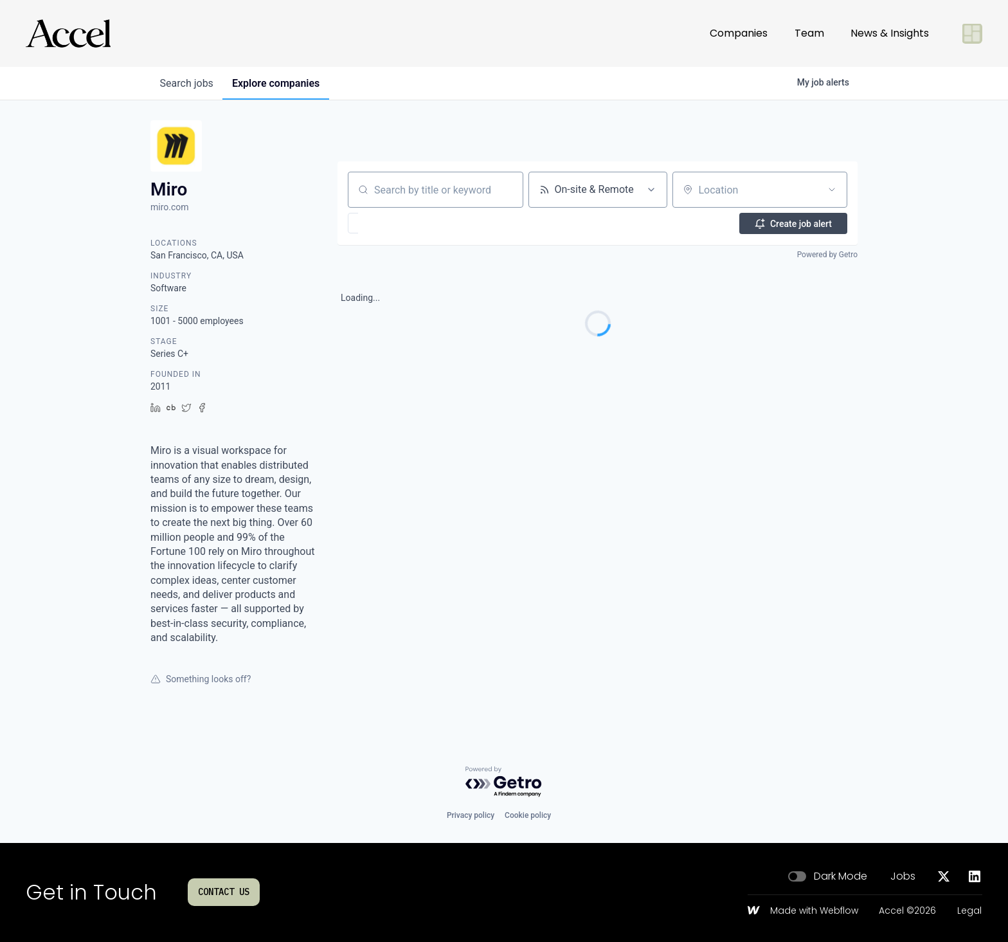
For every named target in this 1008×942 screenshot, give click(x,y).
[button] (390, 223)
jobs (187, 83)
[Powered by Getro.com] (504, 782)
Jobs (902, 876)
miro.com (169, 207)
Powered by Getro (827, 254)
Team (809, 33)
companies (278, 83)
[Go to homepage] (68, 33)
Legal (969, 911)
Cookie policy (528, 815)
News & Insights (890, 33)
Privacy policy (470, 815)
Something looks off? (200, 679)
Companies (739, 33)
